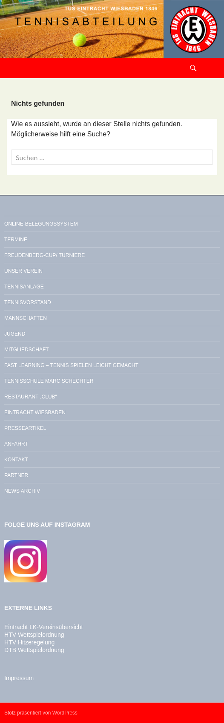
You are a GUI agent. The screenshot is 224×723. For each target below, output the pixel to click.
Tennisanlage (24, 287)
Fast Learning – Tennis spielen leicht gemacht (71, 365)
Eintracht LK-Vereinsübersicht (43, 627)
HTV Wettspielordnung (34, 634)
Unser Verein (23, 271)
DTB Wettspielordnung (34, 650)
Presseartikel (25, 428)
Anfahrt (16, 444)
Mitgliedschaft (26, 350)
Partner (16, 475)
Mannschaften (25, 318)
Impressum (19, 678)
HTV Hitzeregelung (29, 642)
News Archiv (22, 491)
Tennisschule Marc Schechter (48, 381)
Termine (15, 240)
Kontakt (16, 460)
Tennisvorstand (27, 302)
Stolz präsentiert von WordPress (41, 713)
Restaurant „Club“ (30, 397)
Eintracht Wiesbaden (35, 412)
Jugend (14, 334)
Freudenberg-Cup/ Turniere (44, 255)
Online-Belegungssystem (41, 224)
